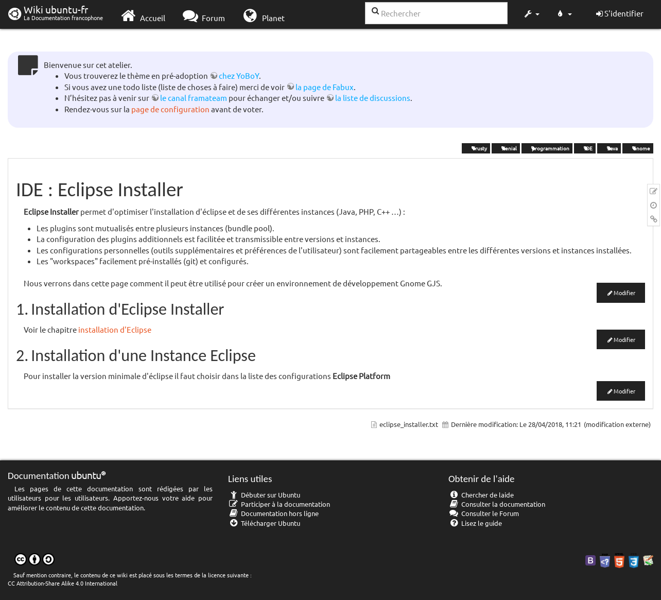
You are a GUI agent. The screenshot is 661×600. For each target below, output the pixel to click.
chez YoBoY (239, 75)
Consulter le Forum (483, 513)
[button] (531, 14)
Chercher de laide (481, 494)
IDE (585, 148)
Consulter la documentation (496, 504)
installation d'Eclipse (114, 329)
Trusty (476, 148)
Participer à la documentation (279, 504)
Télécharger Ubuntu (264, 523)
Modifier (624, 292)
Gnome (637, 148)
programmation (547, 148)
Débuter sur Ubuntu (264, 494)
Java (609, 148)
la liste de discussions (372, 97)
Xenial (506, 148)
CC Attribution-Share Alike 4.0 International (62, 583)
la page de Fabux (324, 87)
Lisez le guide (475, 523)
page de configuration (170, 109)
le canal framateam (193, 97)
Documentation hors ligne (273, 513)
